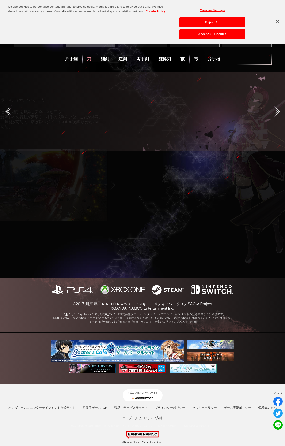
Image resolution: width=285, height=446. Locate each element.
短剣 (122, 59)
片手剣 (71, 59)
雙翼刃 (164, 59)
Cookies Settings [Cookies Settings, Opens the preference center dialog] (212, 8)
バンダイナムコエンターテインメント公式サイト (42, 407)
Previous (20, 184)
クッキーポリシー (204, 407)
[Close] (277, 20)
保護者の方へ (267, 407)
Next (159, 184)
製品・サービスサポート (131, 407)
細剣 (105, 59)
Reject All (212, 20)
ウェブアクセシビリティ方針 (142, 418)
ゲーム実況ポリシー (237, 407)
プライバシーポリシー (170, 407)
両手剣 (142, 59)
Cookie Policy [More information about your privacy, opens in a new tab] (156, 9)
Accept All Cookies (212, 32)
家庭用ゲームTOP (95, 407)
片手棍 (214, 59)
